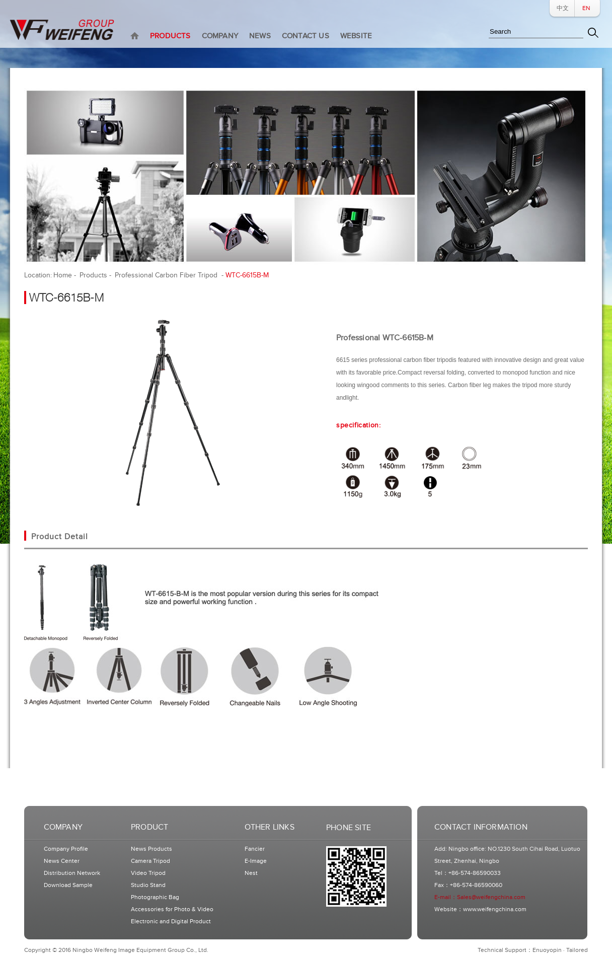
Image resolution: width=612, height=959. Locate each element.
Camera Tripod (150, 861)
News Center (62, 861)
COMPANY (220, 36)
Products (93, 275)
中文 (563, 8)
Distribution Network (72, 873)
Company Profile (66, 849)
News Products (151, 849)
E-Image (256, 861)
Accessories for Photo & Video (172, 909)
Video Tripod (148, 873)
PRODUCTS (170, 36)
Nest (251, 873)
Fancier (255, 849)
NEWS (260, 36)
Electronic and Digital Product (171, 921)
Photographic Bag (155, 897)
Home (62, 275)
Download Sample (68, 885)
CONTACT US (305, 36)
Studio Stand (148, 885)
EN (586, 8)
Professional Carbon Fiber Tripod (167, 275)
